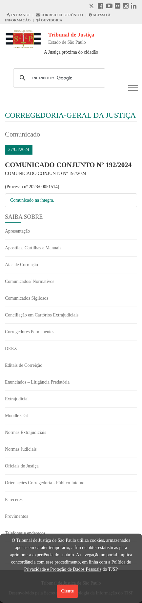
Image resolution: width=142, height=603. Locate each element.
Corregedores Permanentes (29, 331)
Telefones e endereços (25, 533)
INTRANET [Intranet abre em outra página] (18, 15)
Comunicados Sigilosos (26, 298)
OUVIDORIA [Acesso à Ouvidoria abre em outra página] (49, 20)
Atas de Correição (21, 264)
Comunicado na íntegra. (32, 200)
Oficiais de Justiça (22, 466)
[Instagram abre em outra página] (125, 6)
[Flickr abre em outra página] (117, 6)
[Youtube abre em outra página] (109, 6)
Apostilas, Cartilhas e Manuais (33, 247)
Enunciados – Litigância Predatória (37, 382)
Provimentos (16, 516)
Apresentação (17, 231)
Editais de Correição (23, 365)
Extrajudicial (17, 398)
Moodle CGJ (17, 415)
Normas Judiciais (21, 449)
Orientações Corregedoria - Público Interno (45, 482)
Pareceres (14, 499)
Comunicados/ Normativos (29, 281)
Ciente (67, 591)
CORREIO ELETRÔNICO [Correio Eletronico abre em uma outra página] (59, 15)
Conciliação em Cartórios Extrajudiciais (41, 315)
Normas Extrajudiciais (25, 432)
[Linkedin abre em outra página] (133, 6)
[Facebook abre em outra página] (100, 6)
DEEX (11, 348)
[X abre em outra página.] (92, 6)
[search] (58, 78)
